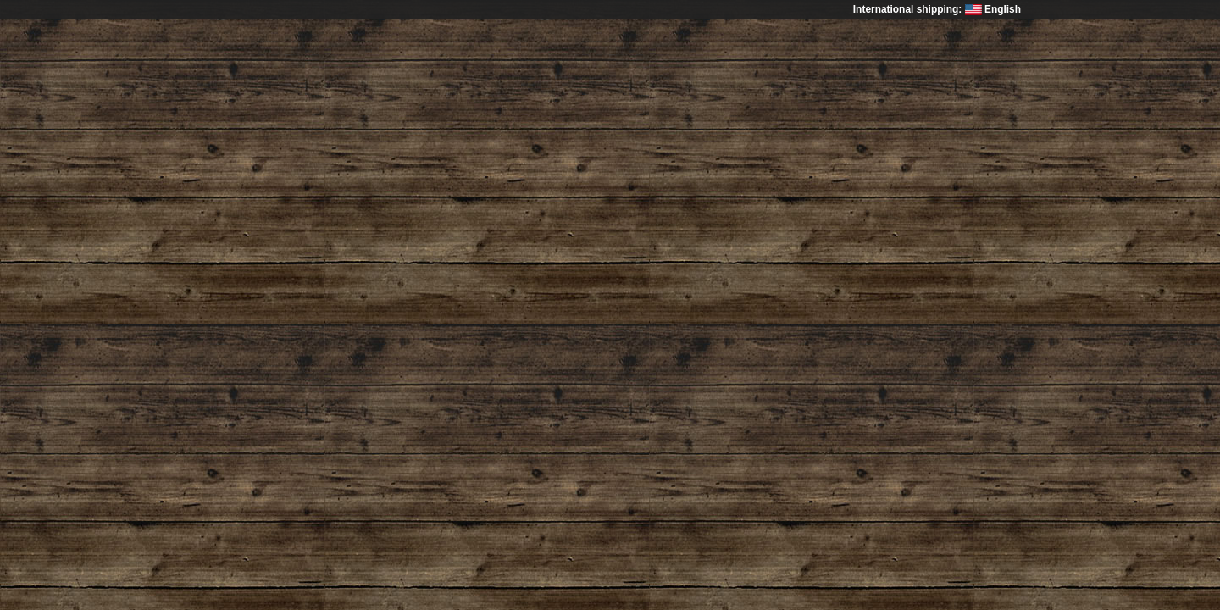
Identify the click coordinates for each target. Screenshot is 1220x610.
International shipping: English (937, 9)
